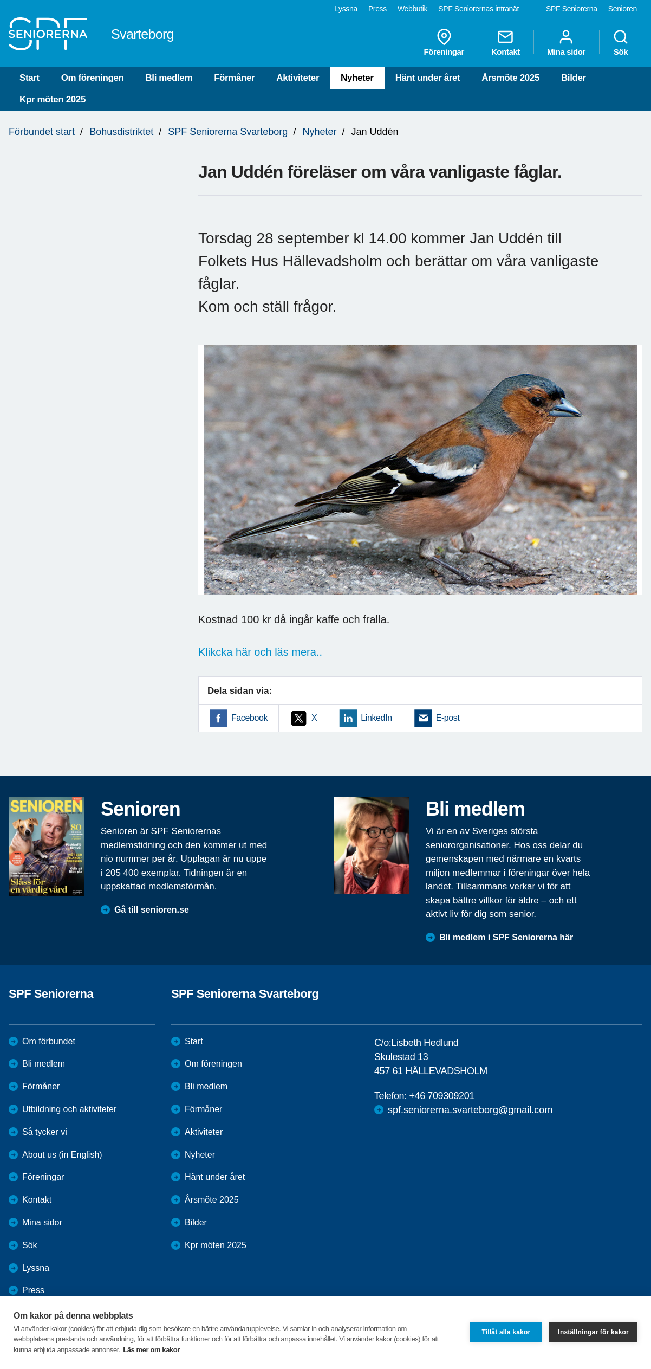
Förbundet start (42, 132)
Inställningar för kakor (593, 1332)
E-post (448, 717)
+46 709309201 (441, 1095)
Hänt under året (427, 78)
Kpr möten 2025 (52, 99)
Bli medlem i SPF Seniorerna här (506, 937)
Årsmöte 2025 (510, 78)
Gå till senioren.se (151, 909)
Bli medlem (168, 78)
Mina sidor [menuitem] (566, 42)
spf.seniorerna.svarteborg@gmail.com (470, 1110)
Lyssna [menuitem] (346, 8)
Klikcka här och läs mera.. (260, 652)
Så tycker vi (44, 1131)
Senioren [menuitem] (622, 8)
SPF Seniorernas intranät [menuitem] (478, 8)
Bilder (573, 78)
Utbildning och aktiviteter (69, 1109)
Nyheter (357, 78)
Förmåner (234, 78)
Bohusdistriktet (121, 132)
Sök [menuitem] (621, 42)
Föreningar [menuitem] (444, 42)
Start (29, 78)
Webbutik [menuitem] (412, 8)
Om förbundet (48, 1041)
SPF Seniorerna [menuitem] (571, 8)
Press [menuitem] (377, 8)
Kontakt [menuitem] (505, 42)
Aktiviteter (297, 78)
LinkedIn (376, 717)
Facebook (249, 717)
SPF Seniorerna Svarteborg (228, 132)
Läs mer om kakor (151, 1350)
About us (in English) (62, 1154)
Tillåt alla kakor (505, 1332)
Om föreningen (92, 78)
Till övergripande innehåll (0, 0)
